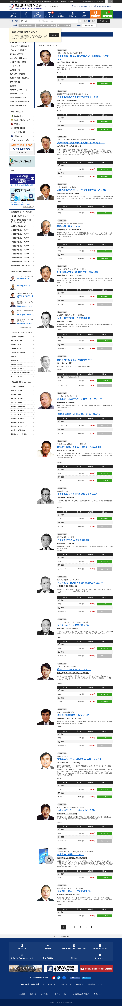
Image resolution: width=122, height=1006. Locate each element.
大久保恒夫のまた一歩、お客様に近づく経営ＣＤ (81, 142)
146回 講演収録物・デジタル (20, 246)
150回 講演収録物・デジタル (20, 230)
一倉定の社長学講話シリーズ (19, 101)
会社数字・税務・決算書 (18, 62)
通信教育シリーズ (16, 364)
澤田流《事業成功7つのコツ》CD (73, 715)
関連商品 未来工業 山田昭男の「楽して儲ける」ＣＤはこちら (79, 414)
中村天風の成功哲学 (17, 398)
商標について (98, 994)
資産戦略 (13, 86)
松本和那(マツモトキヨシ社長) (67, 628)
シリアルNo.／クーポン (20, 140)
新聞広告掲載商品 (18, 128)
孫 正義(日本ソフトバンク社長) (68, 763)
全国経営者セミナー (94, 984)
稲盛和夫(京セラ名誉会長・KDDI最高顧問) (72, 858)
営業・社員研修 (15, 82)
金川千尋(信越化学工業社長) (67, 62)
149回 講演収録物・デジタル (20, 234)
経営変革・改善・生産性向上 (19, 78)
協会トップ (51, 984)
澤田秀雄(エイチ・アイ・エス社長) (69, 718)
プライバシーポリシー (60, 994)
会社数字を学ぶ (16, 344)
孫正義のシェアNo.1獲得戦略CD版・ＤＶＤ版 (79, 759)
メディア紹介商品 (18, 132)
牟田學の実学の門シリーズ (18, 105)
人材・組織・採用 (16, 340)
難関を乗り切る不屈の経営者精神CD (75, 360)
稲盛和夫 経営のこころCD (70, 854)
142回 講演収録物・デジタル (20, 261)
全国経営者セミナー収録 (18, 42)
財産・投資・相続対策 (18, 352)
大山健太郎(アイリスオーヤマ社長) (69, 230)
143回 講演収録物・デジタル (20, 258)
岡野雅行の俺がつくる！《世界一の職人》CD (79, 447)
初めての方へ (17, 116)
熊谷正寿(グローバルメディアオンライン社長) (73, 673)
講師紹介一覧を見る (28, 327)
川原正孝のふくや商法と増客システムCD (77, 494)
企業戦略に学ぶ (15, 70)
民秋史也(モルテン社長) (65, 543)
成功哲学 (14, 356)
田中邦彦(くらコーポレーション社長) (70, 275)
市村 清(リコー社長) (64, 363)
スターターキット (16, 376)
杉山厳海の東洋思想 (17, 418)
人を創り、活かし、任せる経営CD (74, 891)
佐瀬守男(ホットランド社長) (67, 814)
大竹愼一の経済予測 (17, 410)
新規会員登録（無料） (103, 6)
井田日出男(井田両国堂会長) (67, 586)
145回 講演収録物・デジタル (20, 250)
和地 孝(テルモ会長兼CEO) (67, 100)
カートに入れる (104, 83)
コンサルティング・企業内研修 (71, 984)
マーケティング (15, 66)
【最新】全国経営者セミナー (20, 216)
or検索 (93, 21)
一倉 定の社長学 (16, 402)
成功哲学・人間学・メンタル (19, 90)
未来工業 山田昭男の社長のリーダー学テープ (79, 399)
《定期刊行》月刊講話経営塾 (19, 46)
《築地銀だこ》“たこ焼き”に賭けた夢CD (77, 810)
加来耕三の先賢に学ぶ (18, 430)
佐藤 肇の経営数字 (17, 390)
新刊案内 (15, 124)
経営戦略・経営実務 (16, 54)
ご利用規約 (44, 994)
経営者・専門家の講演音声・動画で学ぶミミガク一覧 (21, 221)
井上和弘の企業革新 (17, 386)
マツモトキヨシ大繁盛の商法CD (73, 625)
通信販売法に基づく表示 (81, 994)
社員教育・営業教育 (17, 368)
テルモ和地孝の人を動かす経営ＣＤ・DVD (78, 97)
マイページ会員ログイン (81, 6)
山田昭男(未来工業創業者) (66, 402)
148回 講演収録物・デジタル (20, 238)
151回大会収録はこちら (18, 226)
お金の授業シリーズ (16, 94)
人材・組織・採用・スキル (18, 58)
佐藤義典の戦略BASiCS (19, 406)
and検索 (84, 21)
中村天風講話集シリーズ (18, 98)
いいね (75, 977)
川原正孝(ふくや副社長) (65, 497)
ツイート (86, 977)
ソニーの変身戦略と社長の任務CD (74, 318)
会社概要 (22, 994)
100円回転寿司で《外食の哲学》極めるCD (77, 272)
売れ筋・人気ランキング (20, 120)
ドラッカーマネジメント (19, 414)
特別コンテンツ (17, 136)
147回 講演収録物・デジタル (20, 242)
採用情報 (33, 994)
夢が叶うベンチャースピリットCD (74, 669)
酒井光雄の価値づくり (18, 394)
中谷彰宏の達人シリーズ (19, 426)
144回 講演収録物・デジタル (20, 254)
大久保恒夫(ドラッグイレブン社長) (69, 146)
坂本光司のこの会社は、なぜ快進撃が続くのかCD (81, 190)
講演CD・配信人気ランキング (20, 265)
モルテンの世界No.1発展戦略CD (73, 540)
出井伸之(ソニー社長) (64, 321)
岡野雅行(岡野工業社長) (65, 450)
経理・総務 (14, 360)
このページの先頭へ (61, 936)
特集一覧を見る (29, 207)
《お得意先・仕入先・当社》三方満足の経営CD (80, 583)
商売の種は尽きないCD (68, 226)
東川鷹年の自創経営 (17, 422)
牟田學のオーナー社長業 (19, 434)
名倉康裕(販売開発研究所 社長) (68, 894)
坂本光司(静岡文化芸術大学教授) (68, 193)
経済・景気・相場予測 (17, 74)
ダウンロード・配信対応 (18, 50)
